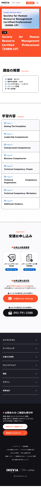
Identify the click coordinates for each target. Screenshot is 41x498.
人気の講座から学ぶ (12, 461)
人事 (17, 7)
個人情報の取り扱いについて (20, 471)
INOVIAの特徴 (14, 465)
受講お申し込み (20, 468)
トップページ (16, 458)
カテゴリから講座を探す (28, 461)
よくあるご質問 (31, 468)
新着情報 (25, 458)
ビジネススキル (8, 7)
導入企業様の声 (26, 465)
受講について (9, 468)
